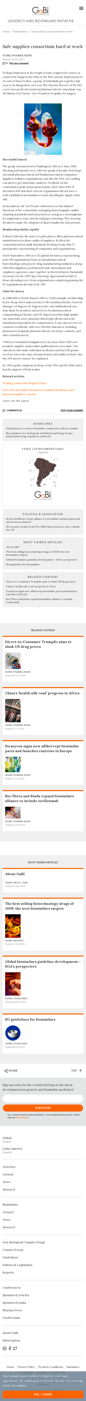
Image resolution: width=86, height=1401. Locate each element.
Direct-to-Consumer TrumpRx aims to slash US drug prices (40, 581)
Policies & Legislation (17, 1265)
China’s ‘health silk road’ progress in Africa (31, 586)
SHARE (11, 1071)
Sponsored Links (14, 1303)
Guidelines (10, 1257)
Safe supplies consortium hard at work (52, 31)
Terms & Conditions (50, 1367)
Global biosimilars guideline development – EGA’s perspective (41, 559)
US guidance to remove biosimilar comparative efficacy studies (42, 428)
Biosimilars (10, 1204)
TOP (76, 1070)
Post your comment (19, 63)
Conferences (12, 1287)
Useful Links (11, 1318)
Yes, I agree (43, 1394)
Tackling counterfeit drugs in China (24, 383)
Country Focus (13, 1250)
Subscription (11, 1340)
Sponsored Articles (16, 1295)
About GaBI (12, 546)
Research (9, 1189)
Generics (9, 1167)
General (8, 1174)
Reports (8, 1272)
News (6, 1182)
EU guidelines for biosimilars (22, 564)
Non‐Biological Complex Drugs (24, 1242)
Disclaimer (72, 1367)
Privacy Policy (22, 1118)
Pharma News (20, 31)
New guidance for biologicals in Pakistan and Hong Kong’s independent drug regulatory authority (39, 435)
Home (6, 31)
